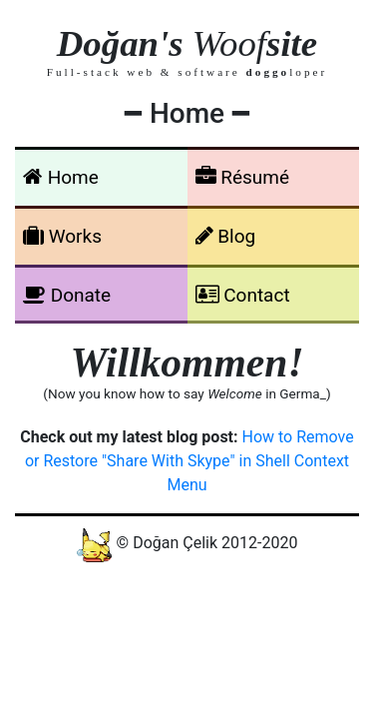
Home (61, 177)
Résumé (242, 177)
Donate (67, 295)
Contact (242, 295)
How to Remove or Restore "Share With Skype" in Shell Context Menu (189, 460)
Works (62, 236)
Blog (225, 236)
